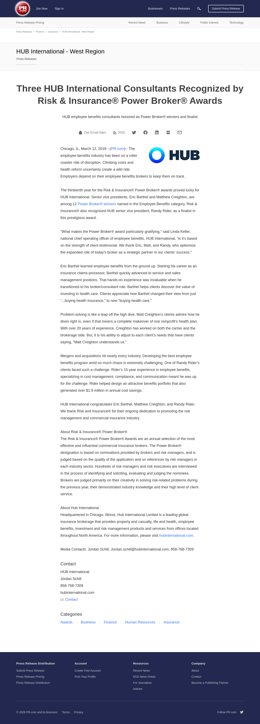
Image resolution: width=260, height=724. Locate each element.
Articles (137, 688)
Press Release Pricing (30, 676)
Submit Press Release (226, 8)
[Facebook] (145, 132)
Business (88, 622)
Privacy (78, 712)
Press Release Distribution (33, 682)
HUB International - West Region (78, 31)
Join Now (42, 8)
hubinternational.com (176, 535)
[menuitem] (199, 8)
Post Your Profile (85, 676)
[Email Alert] (81, 132)
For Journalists (142, 682)
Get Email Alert (95, 132)
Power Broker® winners (97, 204)
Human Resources (140, 622)
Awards (67, 622)
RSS (121, 132)
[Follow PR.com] (240, 712)
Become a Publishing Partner (210, 682)
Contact (69, 599)
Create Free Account (88, 670)
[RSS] (115, 132)
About (195, 670)
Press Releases (24, 31)
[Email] (179, 132)
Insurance (53, 31)
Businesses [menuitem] (155, 8)
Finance (40, 31)
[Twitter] (134, 132)
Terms (66, 712)
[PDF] (168, 132)
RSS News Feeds (144, 676)
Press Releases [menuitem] (180, 8)
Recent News (141, 670)
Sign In (59, 8)
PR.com (117, 149)
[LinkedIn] (156, 132)
